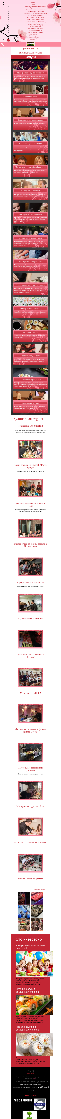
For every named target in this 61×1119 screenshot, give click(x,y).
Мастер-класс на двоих (35, 15)
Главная (32, 2)
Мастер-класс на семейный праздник (35, 13)
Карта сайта (30, 1073)
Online (33, 1078)
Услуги (33, 4)
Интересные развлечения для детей (30, 946)
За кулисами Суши (33, 38)
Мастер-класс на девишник (35, 17)
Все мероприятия (39, 889)
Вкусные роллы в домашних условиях (27, 990)
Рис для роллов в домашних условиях (27, 1028)
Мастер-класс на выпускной (35, 19)
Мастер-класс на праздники (35, 21)
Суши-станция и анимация (35, 12)
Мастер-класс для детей (35, 28)
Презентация (33, 36)
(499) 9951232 (30, 48)
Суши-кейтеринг (35, 8)
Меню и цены (33, 34)
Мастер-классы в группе (35, 32)
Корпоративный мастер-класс (35, 10)
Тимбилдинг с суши (35, 30)
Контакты (33, 39)
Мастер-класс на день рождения (35, 6)
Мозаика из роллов (35, 26)
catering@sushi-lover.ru (30, 52)
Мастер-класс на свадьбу (35, 25)
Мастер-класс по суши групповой (35, 23)
